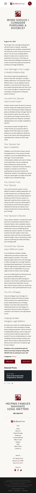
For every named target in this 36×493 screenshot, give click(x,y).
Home (18, 429)
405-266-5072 (18, 413)
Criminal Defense (18, 437)
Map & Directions (18, 463)
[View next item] (12, 383)
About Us (18, 431)
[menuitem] (10, 490)
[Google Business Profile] (15, 470)
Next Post (26, 361)
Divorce (14, 356)
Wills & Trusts (18, 440)
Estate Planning (17, 433)
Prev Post (9, 361)
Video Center (18, 446)
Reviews (18, 442)
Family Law (18, 435)
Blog (18, 444)
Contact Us (18, 448)
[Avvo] (21, 470)
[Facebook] (18, 470)
